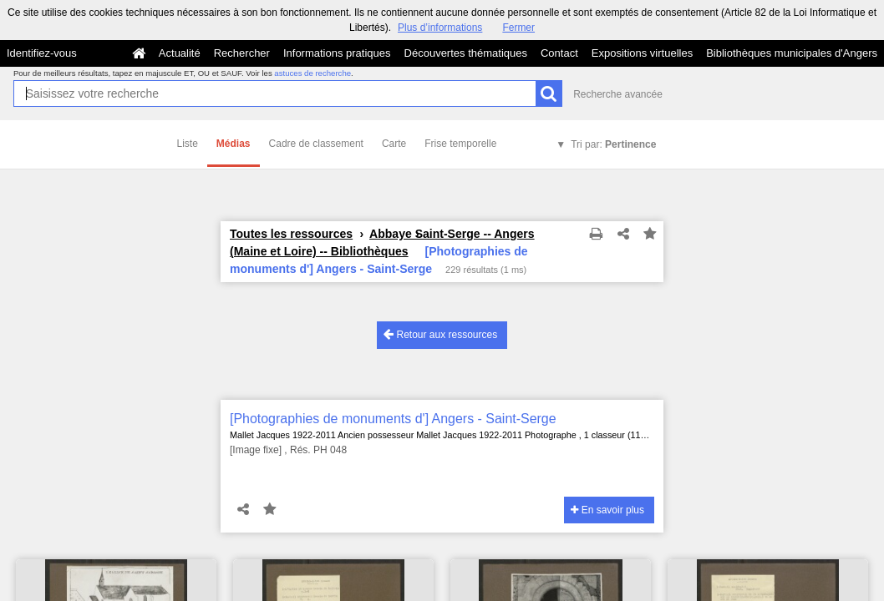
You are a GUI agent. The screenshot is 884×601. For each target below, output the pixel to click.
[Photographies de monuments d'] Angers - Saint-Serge (393, 419)
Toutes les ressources (291, 233)
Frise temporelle (460, 143)
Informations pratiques (337, 53)
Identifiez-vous (42, 53)
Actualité (180, 53)
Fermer (518, 27)
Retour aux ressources (440, 334)
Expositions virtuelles (642, 53)
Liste (187, 143)
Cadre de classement (316, 143)
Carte (394, 143)
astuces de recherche (312, 73)
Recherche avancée (618, 94)
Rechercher (242, 53)
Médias (233, 143)
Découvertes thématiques (465, 53)
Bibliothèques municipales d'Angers (791, 53)
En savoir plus (607, 510)
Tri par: (613, 144)
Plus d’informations (440, 27)
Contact (559, 53)
